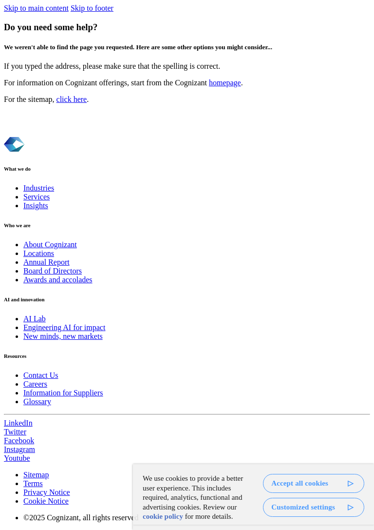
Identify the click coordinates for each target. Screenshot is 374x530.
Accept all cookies (299, 483)
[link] (187, 423)
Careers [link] (35, 384)
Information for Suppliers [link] (63, 393)
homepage (225, 83)
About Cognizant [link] (50, 244)
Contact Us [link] (40, 375)
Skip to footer (92, 8)
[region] (253, 497)
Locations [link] (38, 253)
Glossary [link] (37, 401)
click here (71, 99)
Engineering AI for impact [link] (64, 327)
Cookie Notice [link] (46, 501)
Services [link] (36, 197)
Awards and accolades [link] (58, 279)
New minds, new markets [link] (63, 336)
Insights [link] (35, 205)
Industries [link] (38, 188)
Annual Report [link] (46, 262)
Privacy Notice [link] (46, 492)
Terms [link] (33, 483)
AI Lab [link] (34, 318)
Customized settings (303, 507)
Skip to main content (36, 8)
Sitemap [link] (36, 475)
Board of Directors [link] (52, 271)
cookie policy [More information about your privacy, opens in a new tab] (163, 516)
